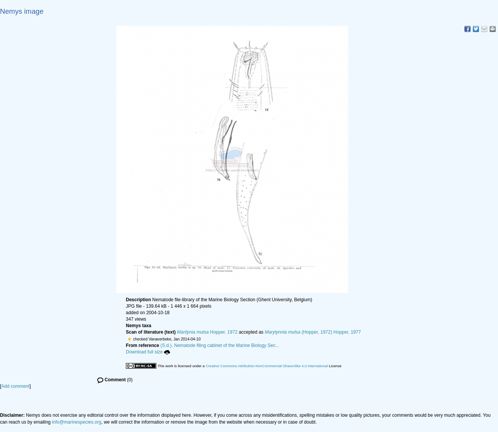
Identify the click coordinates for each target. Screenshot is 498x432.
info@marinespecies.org (76, 422)
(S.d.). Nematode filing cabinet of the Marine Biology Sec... (220, 345)
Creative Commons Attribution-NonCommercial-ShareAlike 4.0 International (267, 366)
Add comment (15, 386)
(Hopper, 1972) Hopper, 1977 (313, 332)
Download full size (148, 352)
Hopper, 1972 (207, 332)
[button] (129, 339)
